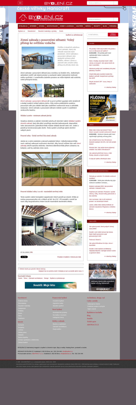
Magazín (93, 221)
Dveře (20, 278)
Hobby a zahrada (58, 321)
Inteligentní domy (58, 317)
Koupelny (21, 327)
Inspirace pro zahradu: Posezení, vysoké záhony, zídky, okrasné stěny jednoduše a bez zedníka (102, 194)
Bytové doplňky (23, 337)
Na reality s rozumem (59, 315)
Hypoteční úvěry (58, 303)
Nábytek (21, 335)
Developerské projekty (60, 312)
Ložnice (20, 330)
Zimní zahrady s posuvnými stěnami (34, 101)
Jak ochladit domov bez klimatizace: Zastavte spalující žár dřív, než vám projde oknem (102, 142)
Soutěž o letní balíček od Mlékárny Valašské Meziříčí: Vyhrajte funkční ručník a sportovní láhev (102, 251)
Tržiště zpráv (91, 322)
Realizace (21, 318)
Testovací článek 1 (95, 239)
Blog (88, 315)
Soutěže (90, 318)
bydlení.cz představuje (74, 35)
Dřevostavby (22, 303)
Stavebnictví (31, 31)
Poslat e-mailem (63, 257)
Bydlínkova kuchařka (94, 312)
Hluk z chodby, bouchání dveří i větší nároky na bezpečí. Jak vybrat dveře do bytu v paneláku (101, 63)
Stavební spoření (58, 306)
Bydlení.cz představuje (57, 278)
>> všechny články (110, 87)
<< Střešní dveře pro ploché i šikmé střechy (31, 269)
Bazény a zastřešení (59, 324)
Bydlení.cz (21, 31)
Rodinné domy (22, 301)
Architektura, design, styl (96, 298)
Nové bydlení (57, 309)
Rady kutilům (57, 329)
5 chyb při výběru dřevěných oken (100, 158)
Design (46, 278)
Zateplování (22, 308)
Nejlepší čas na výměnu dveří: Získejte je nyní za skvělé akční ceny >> (61, 271)
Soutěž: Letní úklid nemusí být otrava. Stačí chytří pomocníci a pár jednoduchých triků (101, 234)
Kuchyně (21, 325)
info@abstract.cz (65, 353)
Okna (25, 278)
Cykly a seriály (92, 301)
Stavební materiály (24, 306)
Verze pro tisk (76, 257)
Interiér (20, 322)
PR (31, 252)
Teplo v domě (91, 309)
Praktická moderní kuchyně (96, 306)
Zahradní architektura (35, 278)
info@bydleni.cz (67, 351)
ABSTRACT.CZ (93, 325)
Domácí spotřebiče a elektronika (28, 340)
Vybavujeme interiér (93, 304)
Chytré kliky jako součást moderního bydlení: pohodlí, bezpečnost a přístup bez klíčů (101, 76)
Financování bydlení (59, 298)
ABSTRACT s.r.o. (37, 353)
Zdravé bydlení (23, 342)
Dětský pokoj (22, 332)
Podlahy (20, 311)
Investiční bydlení (58, 301)
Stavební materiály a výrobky (47, 31)
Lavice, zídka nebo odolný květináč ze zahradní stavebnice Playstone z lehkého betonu (102, 207)
